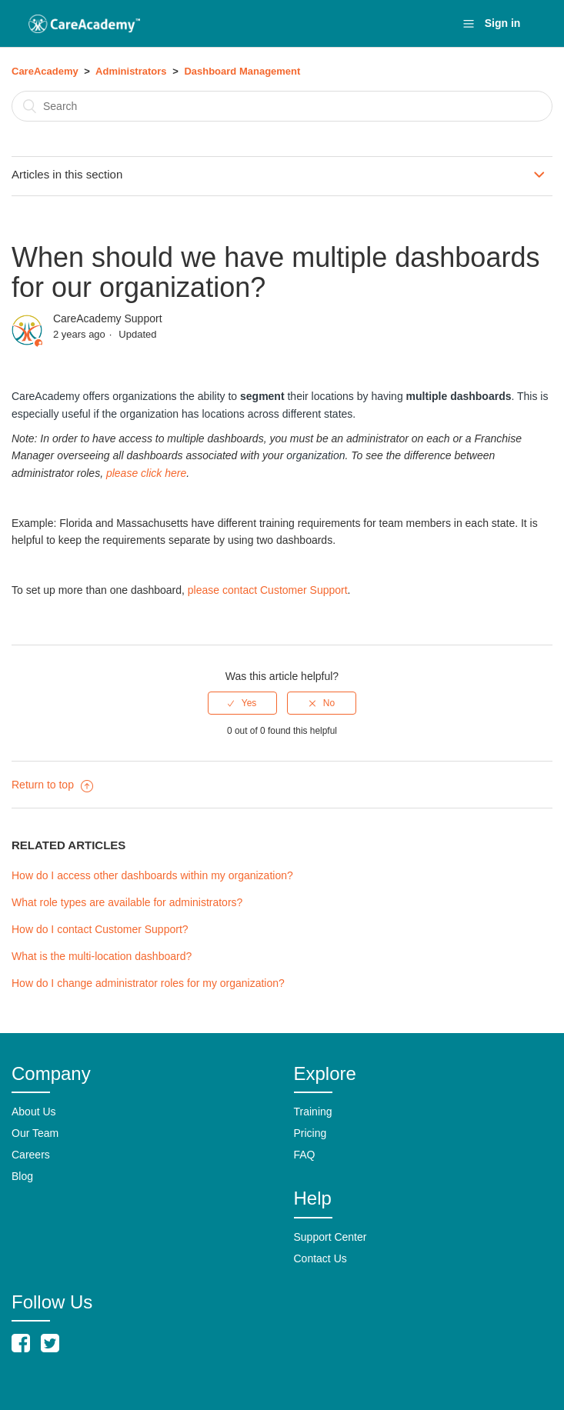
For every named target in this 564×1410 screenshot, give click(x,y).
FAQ (304, 1154)
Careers (31, 1154)
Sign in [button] (503, 23)
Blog (22, 1176)
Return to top (52, 784)
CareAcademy (45, 71)
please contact (224, 590)
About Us (34, 1111)
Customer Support (304, 590)
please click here (146, 473)
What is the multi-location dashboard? (102, 956)
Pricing (310, 1133)
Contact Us (320, 1258)
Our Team (35, 1133)
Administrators (130, 71)
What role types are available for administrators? (127, 902)
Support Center (330, 1237)
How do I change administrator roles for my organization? (148, 983)
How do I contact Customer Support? (100, 929)
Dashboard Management (242, 71)
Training (313, 1111)
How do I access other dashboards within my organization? (152, 875)
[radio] (242, 703)
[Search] (282, 106)
